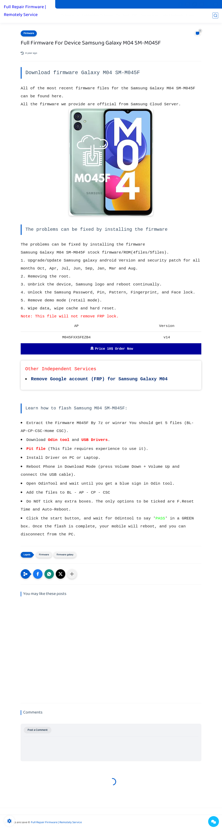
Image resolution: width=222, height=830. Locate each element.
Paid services (149, 15)
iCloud (190, 15)
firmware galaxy (65, 555)
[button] (38, 574)
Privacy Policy (98, 4)
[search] (215, 15)
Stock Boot (79, 4)
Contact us (117, 4)
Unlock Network (172, 15)
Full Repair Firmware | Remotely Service (25, 11)
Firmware (67, 15)
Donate (132, 4)
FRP (135, 15)
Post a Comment (38, 730)
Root (126, 15)
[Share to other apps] (72, 574)
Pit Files (64, 4)
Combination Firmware (97, 15)
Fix (118, 15)
